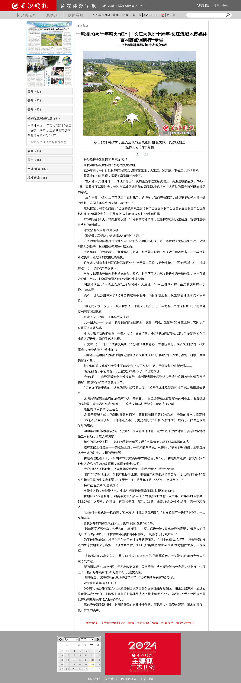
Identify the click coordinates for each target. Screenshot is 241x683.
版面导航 (76, 15)
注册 (217, 5)
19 (98, 659)
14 (67, 659)
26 (98, 664)
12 (98, 655)
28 (67, 669)
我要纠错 (203, 5)
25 (92, 664)
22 (73, 664)
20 (61, 664)
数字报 (52, 15)
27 (61, 669)
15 (73, 659)
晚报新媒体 (128, 679)
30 (80, 669)
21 (67, 664)
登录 (225, 5)
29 (73, 669)
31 (86, 669)
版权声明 (94, 679)
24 (86, 664)
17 (86, 659)
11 (92, 655)
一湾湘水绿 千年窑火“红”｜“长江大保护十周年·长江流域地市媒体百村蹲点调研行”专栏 (49, 130)
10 (86, 655)
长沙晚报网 (26, 15)
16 (80, 659)
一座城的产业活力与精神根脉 (47, 142)
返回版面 (83, 25)
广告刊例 (147, 679)
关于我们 (111, 679)
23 (80, 664)
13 (61, 659)
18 (92, 659)
